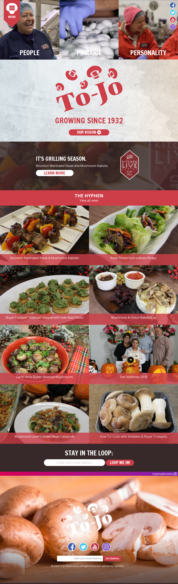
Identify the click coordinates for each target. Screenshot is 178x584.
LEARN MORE (57, 174)
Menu (13, 11)
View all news (89, 201)
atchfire (119, 567)
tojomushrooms (163, 474)
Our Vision (89, 133)
